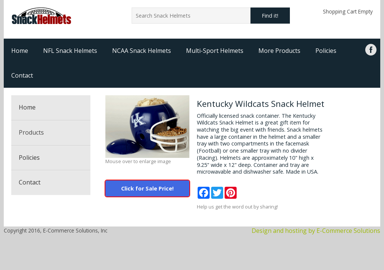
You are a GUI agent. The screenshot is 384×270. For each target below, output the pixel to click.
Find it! (270, 15)
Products (31, 132)
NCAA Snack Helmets (141, 50)
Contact (22, 75)
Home (19, 50)
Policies (325, 50)
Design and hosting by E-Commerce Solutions (316, 230)
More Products (279, 50)
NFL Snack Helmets (70, 50)
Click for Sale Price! (147, 188)
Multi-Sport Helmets (214, 50)
